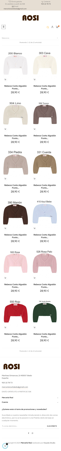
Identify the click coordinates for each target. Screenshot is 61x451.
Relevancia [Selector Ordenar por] (30, 38)
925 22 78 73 (46, 4)
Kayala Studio (49, 446)
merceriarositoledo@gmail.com (15, 9)
